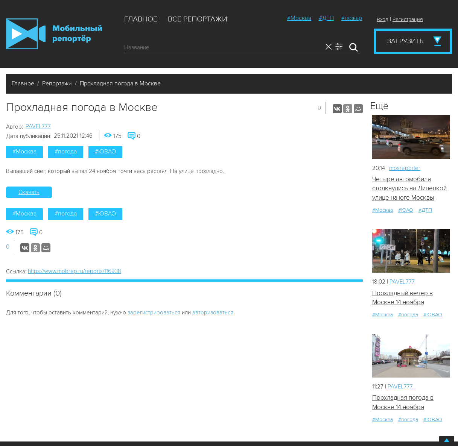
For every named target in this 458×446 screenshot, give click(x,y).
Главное (140, 19)
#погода (66, 151)
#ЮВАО (105, 151)
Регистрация (408, 19)
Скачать (29, 192)
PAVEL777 (38, 126)
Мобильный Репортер (54, 33)
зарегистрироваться (154, 312)
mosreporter (404, 168)
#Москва (299, 18)
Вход (382, 19)
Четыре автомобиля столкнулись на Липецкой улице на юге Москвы (409, 188)
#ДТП (326, 18)
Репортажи (57, 83)
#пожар (351, 18)
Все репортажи (197, 19)
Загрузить (405, 41)
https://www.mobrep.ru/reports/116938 (74, 271)
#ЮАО (405, 210)
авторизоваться (212, 312)
